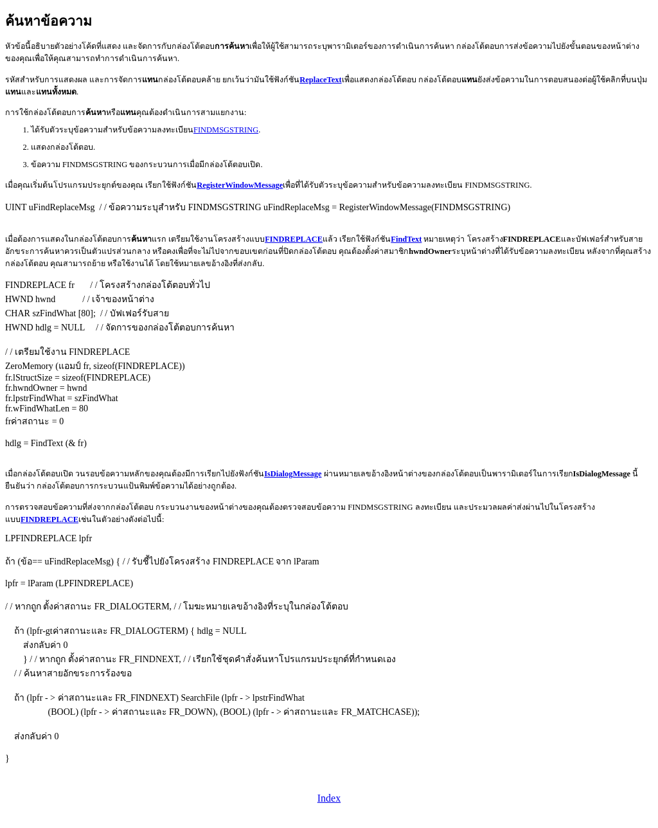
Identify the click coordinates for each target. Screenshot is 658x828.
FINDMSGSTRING (225, 129)
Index (329, 798)
